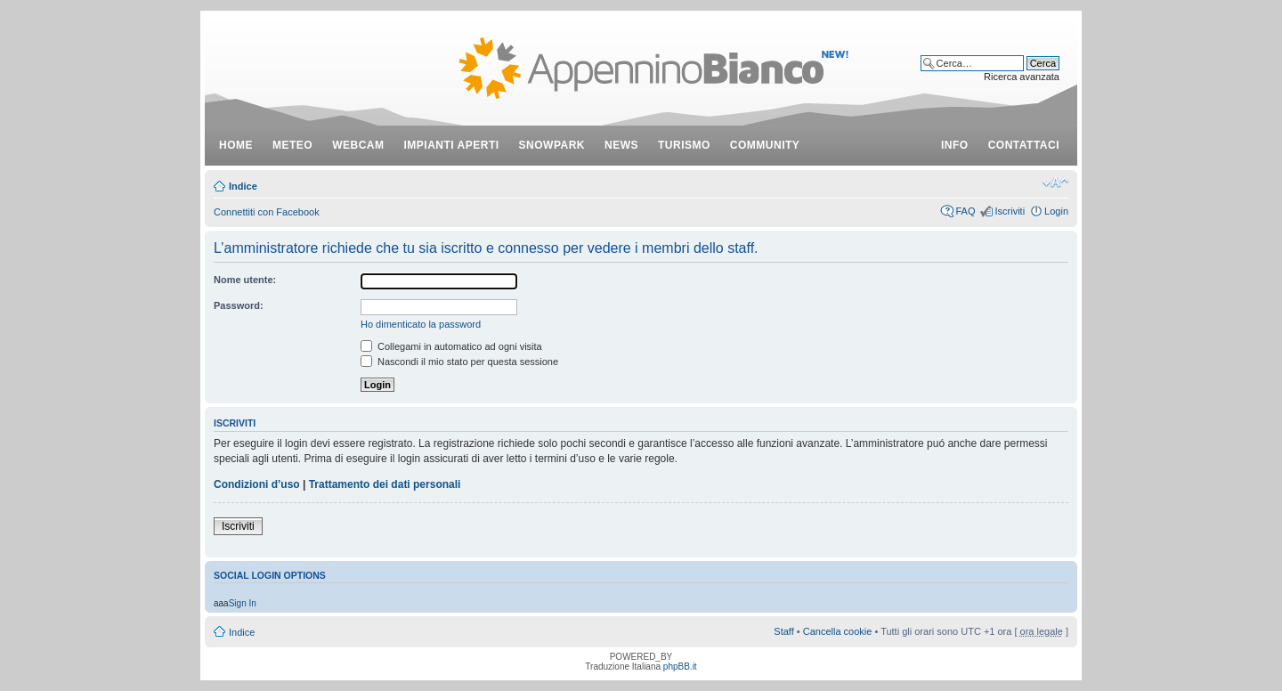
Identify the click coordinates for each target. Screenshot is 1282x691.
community (765, 145)
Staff (783, 631)
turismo (684, 145)
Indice (243, 186)
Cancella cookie (837, 631)
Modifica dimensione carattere (1055, 183)
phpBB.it (680, 666)
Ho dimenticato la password (421, 324)
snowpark (552, 145)
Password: (239, 305)
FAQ (965, 211)
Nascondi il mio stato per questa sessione (459, 361)
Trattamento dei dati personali (385, 484)
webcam (358, 145)
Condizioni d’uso (257, 484)
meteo (292, 145)
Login (1056, 211)
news (621, 145)
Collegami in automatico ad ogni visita (451, 346)
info (955, 145)
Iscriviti (1009, 211)
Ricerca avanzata (1021, 76)
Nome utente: (245, 279)
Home (236, 145)
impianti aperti (451, 145)
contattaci (1023, 145)
